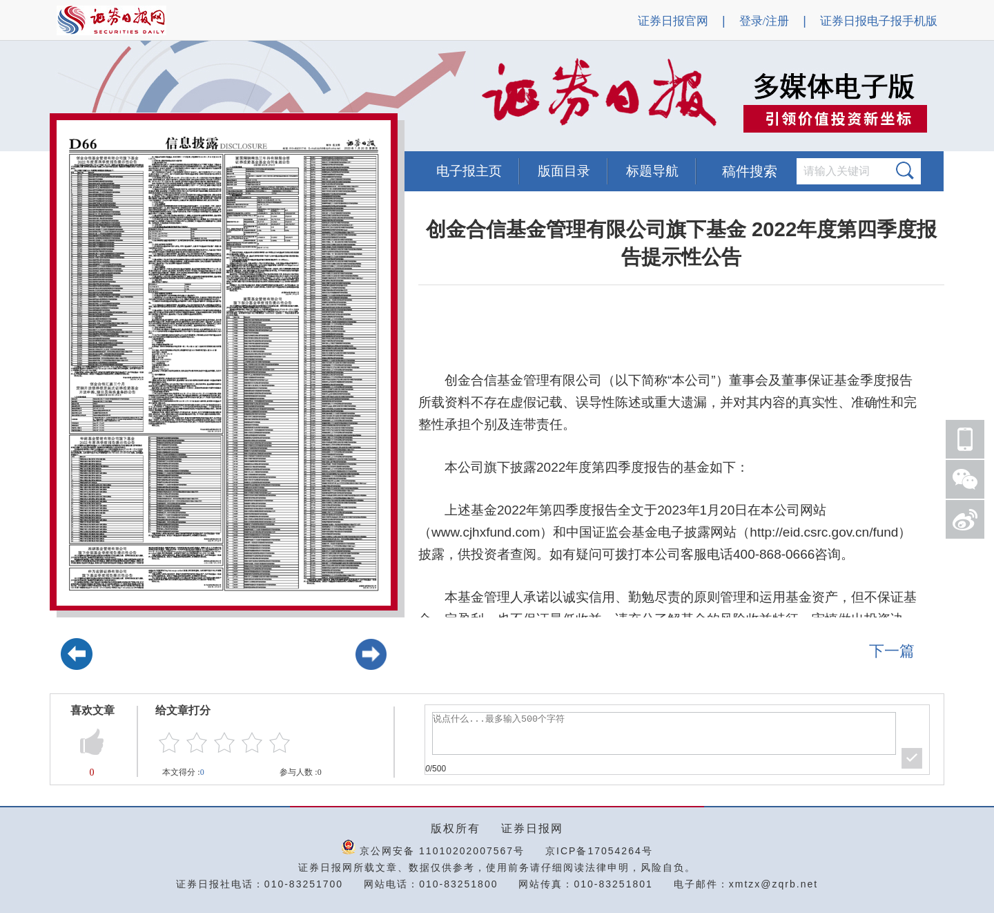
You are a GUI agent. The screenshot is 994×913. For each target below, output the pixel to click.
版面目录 (564, 171)
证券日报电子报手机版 (878, 21)
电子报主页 (469, 171)
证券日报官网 (673, 21)
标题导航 (652, 171)
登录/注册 (764, 21)
